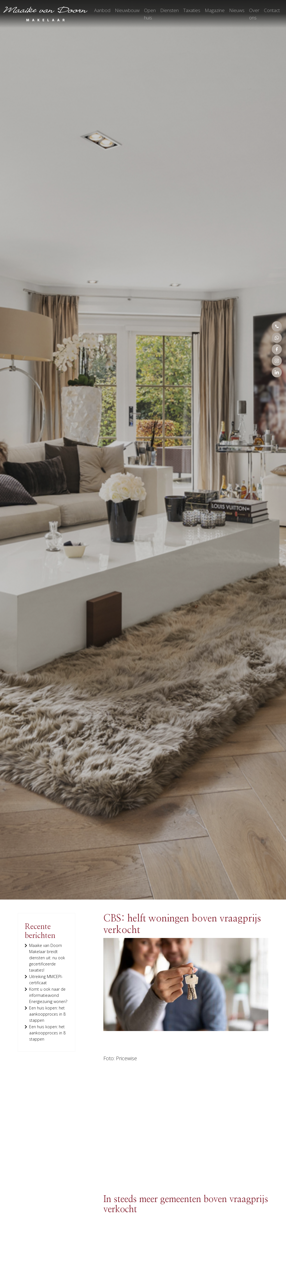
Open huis (150, 14)
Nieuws (237, 10)
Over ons (254, 14)
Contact (272, 10)
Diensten (169, 10)
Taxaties (191, 10)
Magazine (215, 10)
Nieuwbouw (127, 10)
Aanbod (102, 10)
